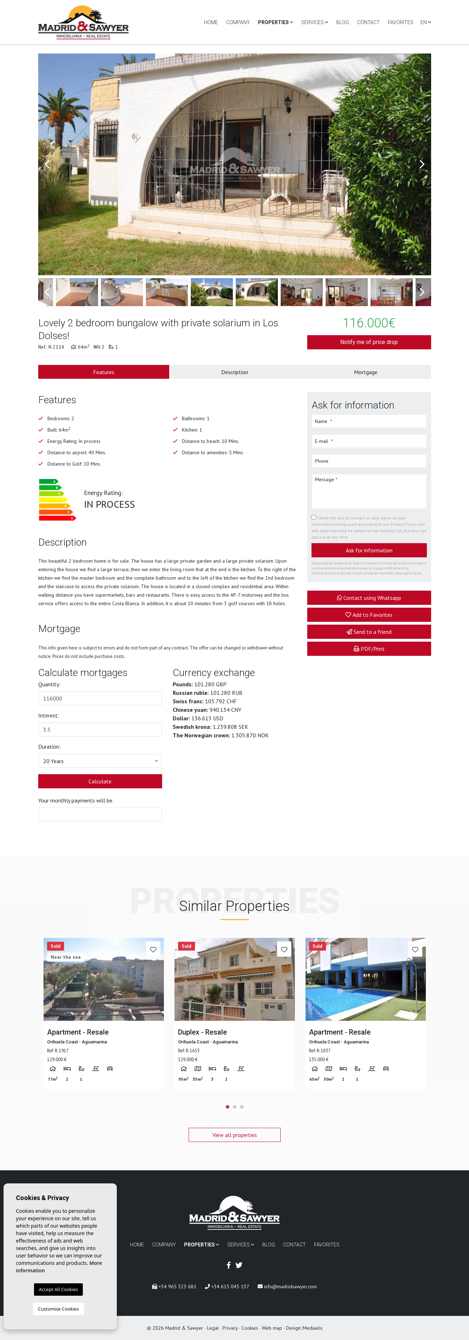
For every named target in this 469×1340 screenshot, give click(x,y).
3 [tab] (242, 1107)
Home (211, 22)
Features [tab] (103, 372)
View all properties (234, 1134)
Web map (272, 1328)
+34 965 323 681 (174, 1286)
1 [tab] (227, 1107)
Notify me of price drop (369, 342)
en (426, 22)
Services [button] (314, 22)
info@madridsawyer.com (287, 1286)
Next (422, 164)
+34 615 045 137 (227, 1286)
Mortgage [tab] (365, 372)
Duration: (49, 746)
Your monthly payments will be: (76, 800)
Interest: (48, 715)
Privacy (230, 1328)
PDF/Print (369, 648)
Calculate (99, 781)
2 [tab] (234, 1107)
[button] (100, 761)
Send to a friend (369, 631)
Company (238, 22)
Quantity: (49, 684)
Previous (47, 164)
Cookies (249, 1328)
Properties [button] (275, 22)
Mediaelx (312, 1328)
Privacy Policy (404, 524)
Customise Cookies (58, 1309)
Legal (213, 1328)
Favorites (400, 22)
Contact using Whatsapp (369, 597)
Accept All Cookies (58, 1289)
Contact (368, 22)
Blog (342, 22)
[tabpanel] (104, 1014)
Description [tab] (234, 372)
